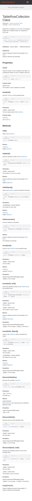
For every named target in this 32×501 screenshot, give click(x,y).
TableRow (10, 95)
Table (18, 29)
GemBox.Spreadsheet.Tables (16, 23)
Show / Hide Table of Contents (16, 7)
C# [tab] (6, 37)
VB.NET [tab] (13, 37)
